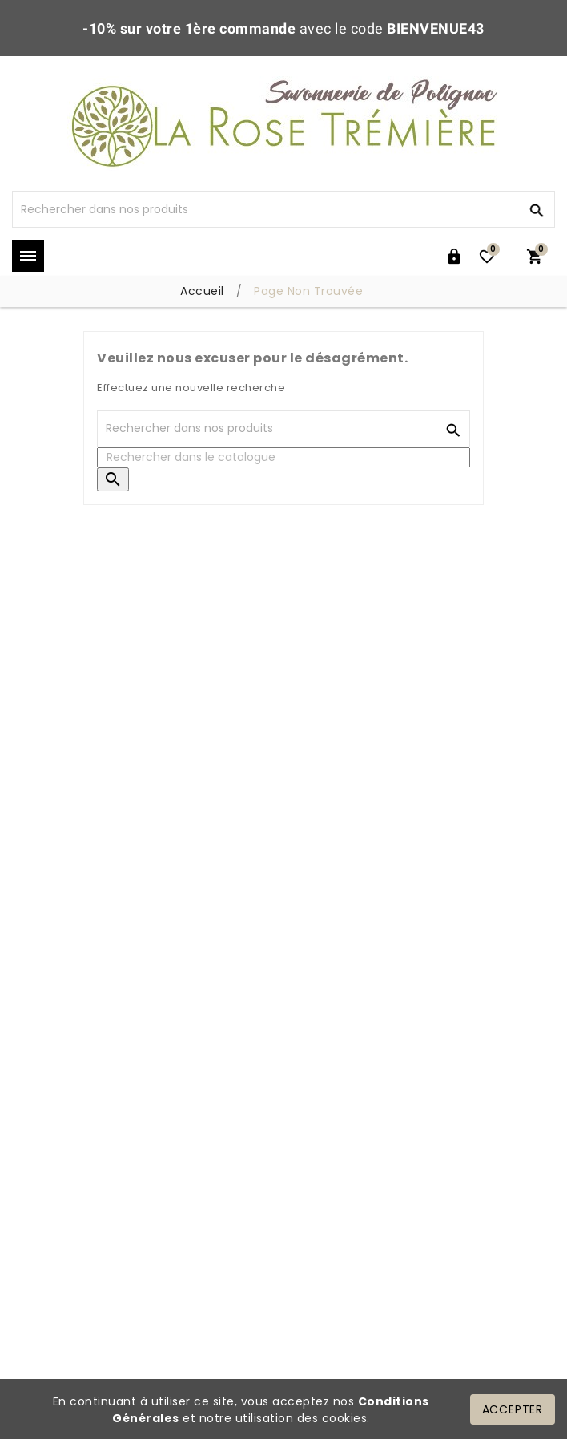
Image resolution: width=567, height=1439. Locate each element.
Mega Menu (28, 256)
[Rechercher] (265, 209)
